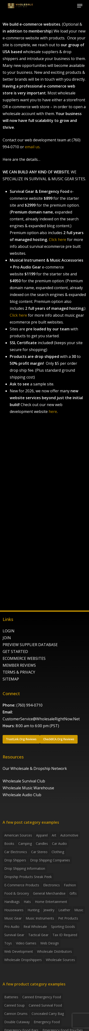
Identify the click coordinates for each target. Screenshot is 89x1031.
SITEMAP (11, 679)
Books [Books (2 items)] (9, 843)
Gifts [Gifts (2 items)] (73, 893)
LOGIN (8, 630)
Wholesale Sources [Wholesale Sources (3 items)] (60, 959)
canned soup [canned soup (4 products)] (14, 1005)
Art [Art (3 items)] (54, 835)
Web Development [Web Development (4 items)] (18, 951)
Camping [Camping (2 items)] (25, 843)
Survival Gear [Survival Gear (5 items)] (14, 935)
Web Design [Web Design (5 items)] (49, 943)
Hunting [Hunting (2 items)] (33, 910)
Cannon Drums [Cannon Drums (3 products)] (16, 1013)
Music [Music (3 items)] (78, 910)
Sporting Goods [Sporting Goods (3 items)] (63, 926)
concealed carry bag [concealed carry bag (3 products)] (48, 1013)
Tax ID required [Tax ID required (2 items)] (64, 935)
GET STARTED (15, 651)
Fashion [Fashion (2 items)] (70, 885)
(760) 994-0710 (29, 705)
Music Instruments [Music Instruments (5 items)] (40, 918)
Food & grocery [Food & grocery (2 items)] (16, 893)
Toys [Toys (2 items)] (8, 943)
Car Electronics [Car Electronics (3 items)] (15, 852)
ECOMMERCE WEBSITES (24, 658)
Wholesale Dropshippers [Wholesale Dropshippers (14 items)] (23, 959)
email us (32, 146)
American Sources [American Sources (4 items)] (18, 835)
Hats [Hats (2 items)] (27, 901)
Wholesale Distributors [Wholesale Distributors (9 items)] (54, 951)
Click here (57, 239)
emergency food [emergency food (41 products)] (47, 1022)
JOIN (7, 637)
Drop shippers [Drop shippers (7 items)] (15, 860)
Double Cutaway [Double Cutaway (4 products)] (17, 1022)
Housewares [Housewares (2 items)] (13, 910)
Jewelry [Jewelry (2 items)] (48, 910)
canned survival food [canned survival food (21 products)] (45, 1005)
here (53, 411)
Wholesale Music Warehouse (28, 788)
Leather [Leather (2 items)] (64, 910)
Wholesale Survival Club (24, 781)
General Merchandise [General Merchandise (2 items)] (49, 893)
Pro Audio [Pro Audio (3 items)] (11, 926)
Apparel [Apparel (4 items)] (42, 835)
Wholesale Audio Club (22, 794)
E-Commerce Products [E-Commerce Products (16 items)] (21, 885)
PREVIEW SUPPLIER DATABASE (30, 644)
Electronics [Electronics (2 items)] (51, 885)
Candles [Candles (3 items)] (42, 843)
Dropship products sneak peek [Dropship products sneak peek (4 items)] (28, 876)
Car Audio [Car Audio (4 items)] (59, 843)
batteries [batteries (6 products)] (11, 997)
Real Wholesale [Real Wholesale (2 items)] (35, 926)
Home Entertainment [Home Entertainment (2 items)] (51, 901)
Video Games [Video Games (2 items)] (26, 943)
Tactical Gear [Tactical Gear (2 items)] (38, 935)
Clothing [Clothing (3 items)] (58, 852)
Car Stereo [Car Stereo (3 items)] (39, 852)
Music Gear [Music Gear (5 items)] (13, 918)
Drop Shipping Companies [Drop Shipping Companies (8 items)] (50, 860)
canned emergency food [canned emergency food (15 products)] (41, 997)
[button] (79, 5)
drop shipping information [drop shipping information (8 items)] (24, 868)
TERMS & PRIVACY (19, 672)
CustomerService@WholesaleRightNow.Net (41, 718)
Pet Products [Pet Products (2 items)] (68, 918)
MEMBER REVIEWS (19, 665)
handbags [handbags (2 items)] (12, 901)
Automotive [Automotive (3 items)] (69, 835)
